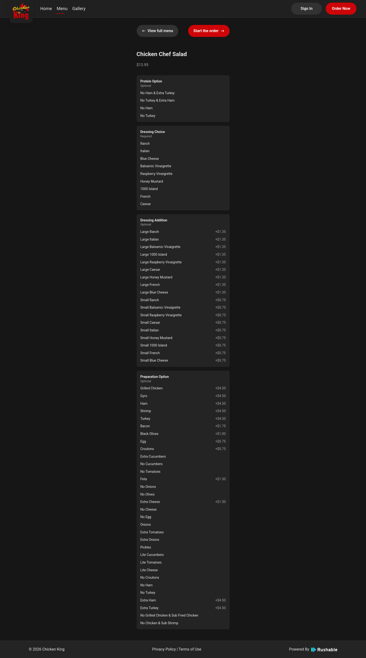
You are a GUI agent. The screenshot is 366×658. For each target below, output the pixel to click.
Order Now (341, 8)
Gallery (79, 8)
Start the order (208, 31)
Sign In (307, 8)
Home (46, 8)
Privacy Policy (164, 649)
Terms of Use (190, 649)
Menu (62, 8)
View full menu (157, 31)
